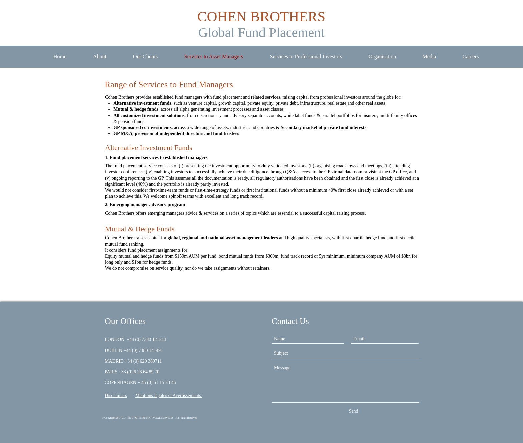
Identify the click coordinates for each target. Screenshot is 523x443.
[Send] (353, 411)
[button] (429, 56)
